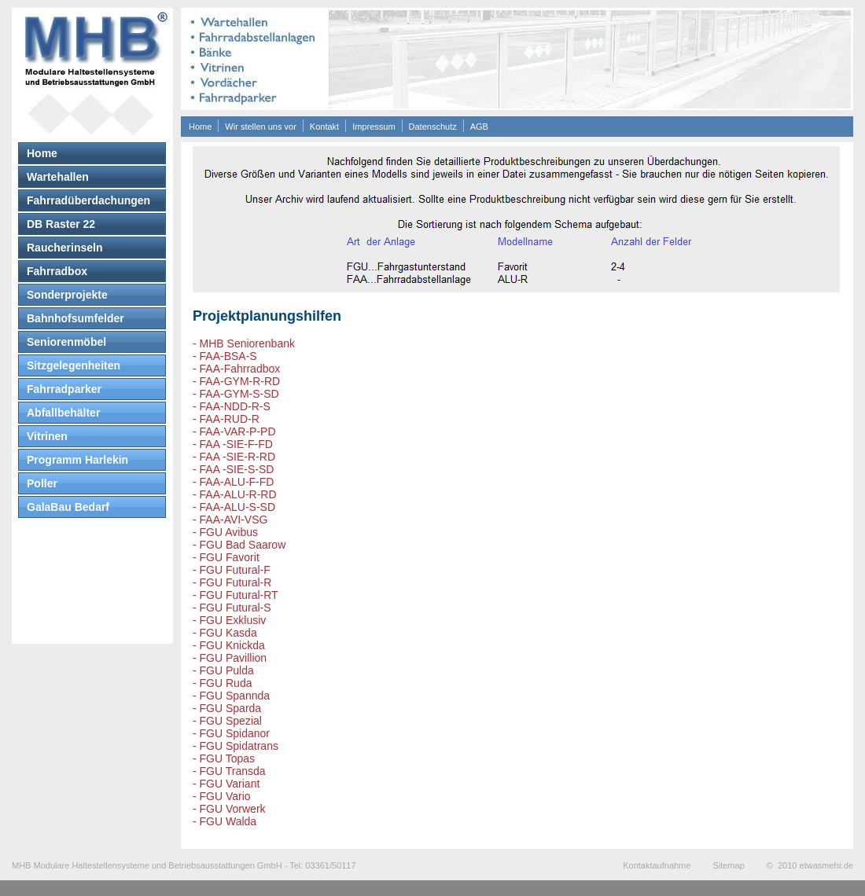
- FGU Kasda (225, 632)
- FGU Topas (224, 758)
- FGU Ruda (222, 683)
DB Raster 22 (61, 224)
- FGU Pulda (223, 670)
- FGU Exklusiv (229, 620)
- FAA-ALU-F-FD (233, 482)
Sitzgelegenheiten (73, 365)
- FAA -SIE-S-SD (233, 469)
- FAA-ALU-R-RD (235, 494)
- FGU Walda (224, 821)
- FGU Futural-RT (235, 595)
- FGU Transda (229, 771)
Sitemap (728, 865)
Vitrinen (47, 436)
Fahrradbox (57, 271)
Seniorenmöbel (66, 342)
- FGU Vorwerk (229, 808)
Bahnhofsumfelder (75, 318)
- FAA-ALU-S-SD (234, 507)
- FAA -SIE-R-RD (234, 456)
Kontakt (324, 126)
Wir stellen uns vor (260, 126)
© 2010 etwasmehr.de (810, 865)
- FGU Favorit (226, 557)
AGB (479, 126)
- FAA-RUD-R (226, 419)
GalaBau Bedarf (68, 507)
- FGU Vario (222, 796)
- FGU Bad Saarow (239, 544)
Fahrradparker (64, 389)
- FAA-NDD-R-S (232, 406)
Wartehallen (58, 177)
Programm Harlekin (77, 460)
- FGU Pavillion (230, 658)
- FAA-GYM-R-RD (236, 381)
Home (200, 126)
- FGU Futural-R (232, 582)
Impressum (373, 126)
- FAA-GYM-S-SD (236, 393)
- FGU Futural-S (232, 607)
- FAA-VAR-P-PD (234, 431)
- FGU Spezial (227, 720)
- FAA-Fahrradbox (236, 368)
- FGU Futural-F (232, 570)
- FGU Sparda (227, 708)
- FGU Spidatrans (235, 746)
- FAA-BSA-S (225, 356)
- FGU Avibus (225, 532)
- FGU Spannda (231, 695)
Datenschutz (433, 126)
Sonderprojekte (67, 294)
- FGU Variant (226, 783)
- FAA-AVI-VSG (230, 519)
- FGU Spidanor (231, 733)
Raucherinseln (64, 247)
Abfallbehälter (63, 412)
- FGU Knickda (229, 645)
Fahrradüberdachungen (88, 200)
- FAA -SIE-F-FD (233, 444)
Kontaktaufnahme (656, 865)
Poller (42, 483)
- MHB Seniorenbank (244, 343)
